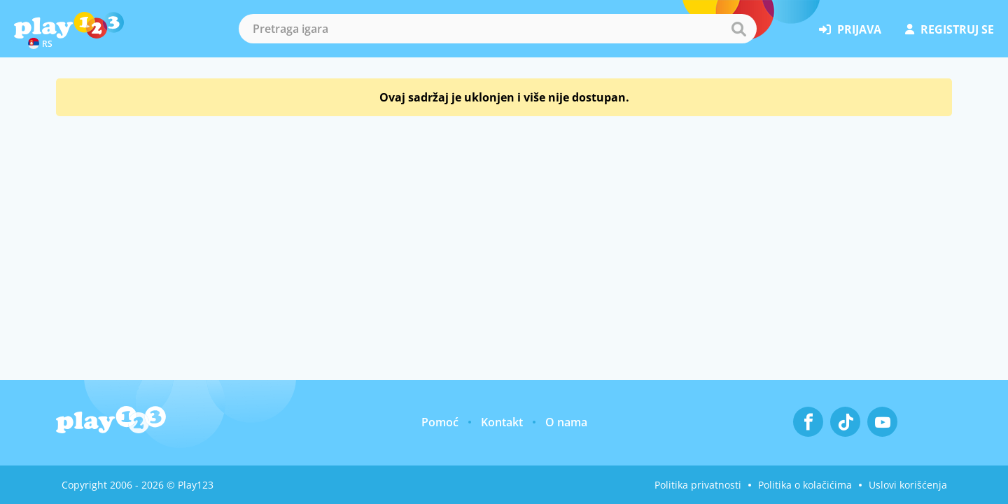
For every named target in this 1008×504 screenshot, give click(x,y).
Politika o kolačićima (805, 484)
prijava (850, 29)
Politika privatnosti (697, 484)
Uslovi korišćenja (908, 484)
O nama (566, 422)
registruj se (949, 29)
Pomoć (439, 422)
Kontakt (502, 422)
